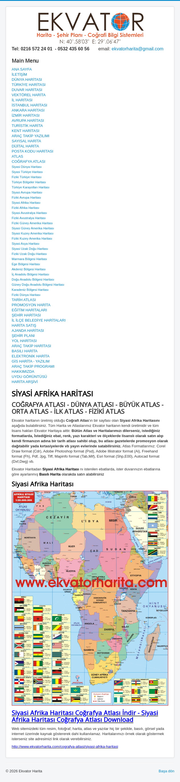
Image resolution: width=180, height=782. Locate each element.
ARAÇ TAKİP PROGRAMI (33, 366)
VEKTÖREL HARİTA (29, 95)
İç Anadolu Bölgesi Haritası (30, 274)
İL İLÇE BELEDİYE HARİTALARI (39, 320)
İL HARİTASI (22, 100)
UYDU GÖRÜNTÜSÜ (29, 376)
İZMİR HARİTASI (26, 115)
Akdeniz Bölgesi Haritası (29, 269)
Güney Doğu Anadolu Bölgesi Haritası (38, 284)
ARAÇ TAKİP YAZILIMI (30, 136)
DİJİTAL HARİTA (25, 146)
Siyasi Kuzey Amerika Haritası (33, 233)
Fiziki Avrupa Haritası (26, 197)
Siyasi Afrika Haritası (26, 202)
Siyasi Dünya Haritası (27, 166)
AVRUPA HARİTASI (28, 120)
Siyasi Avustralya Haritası (29, 213)
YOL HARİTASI (24, 341)
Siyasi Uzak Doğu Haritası (30, 248)
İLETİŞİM (19, 74)
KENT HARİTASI (25, 131)
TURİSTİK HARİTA (27, 126)
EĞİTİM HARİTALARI (29, 310)
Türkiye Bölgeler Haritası (29, 182)
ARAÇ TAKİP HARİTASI (31, 346)
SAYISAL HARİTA (26, 141)
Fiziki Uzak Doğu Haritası (29, 254)
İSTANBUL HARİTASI (29, 105)
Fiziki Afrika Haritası (25, 207)
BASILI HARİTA (25, 351)
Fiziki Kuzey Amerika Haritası (32, 238)
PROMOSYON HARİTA (31, 305)
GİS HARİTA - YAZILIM (31, 361)
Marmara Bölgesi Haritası (29, 259)
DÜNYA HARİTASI (27, 79)
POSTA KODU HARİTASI (32, 151)
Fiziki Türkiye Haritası (27, 177)
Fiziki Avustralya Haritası (29, 218)
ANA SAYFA (22, 69)
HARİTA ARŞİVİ (25, 382)
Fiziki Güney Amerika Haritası (32, 223)
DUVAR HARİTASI (27, 90)
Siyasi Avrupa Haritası (27, 192)
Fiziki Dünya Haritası (26, 295)
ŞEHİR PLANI (23, 336)
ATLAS (17, 156)
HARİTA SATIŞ (24, 325)
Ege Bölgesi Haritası (26, 264)
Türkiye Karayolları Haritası (31, 187)
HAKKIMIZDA (23, 371)
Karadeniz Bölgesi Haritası (30, 289)
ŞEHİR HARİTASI (26, 315)
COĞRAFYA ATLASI (28, 161)
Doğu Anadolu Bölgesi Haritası (33, 279)
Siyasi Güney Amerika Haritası (33, 228)
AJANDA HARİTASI (28, 330)
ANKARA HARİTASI (28, 110)
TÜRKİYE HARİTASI (29, 85)
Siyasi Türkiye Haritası (27, 172)
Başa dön (166, 771)
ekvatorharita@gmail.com (137, 48)
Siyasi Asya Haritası (25, 243)
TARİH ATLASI (24, 300)
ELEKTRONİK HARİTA (31, 356)
